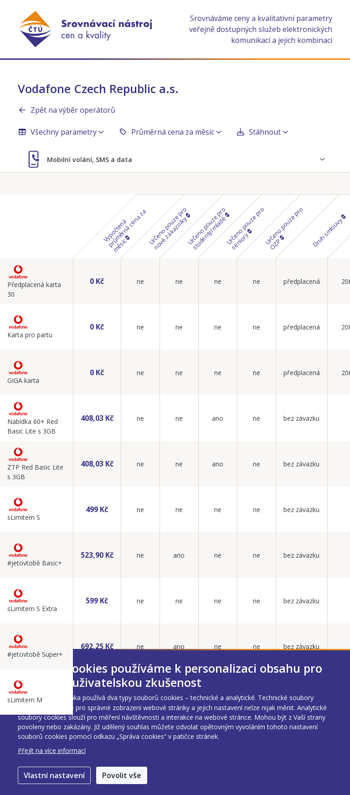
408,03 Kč (97, 418)
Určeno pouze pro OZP (284, 228)
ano (217, 418)
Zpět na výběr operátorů (66, 110)
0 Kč (97, 281)
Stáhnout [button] (262, 132)
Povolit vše (121, 775)
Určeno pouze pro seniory (245, 228)
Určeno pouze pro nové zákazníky (169, 228)
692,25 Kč (97, 646)
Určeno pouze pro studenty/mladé (208, 228)
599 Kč (97, 601)
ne (140, 281)
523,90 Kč (97, 555)
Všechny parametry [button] (61, 132)
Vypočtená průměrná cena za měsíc (124, 230)
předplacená (301, 281)
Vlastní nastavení (54, 775)
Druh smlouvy (328, 231)
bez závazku (301, 418)
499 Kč (97, 509)
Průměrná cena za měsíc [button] (169, 132)
